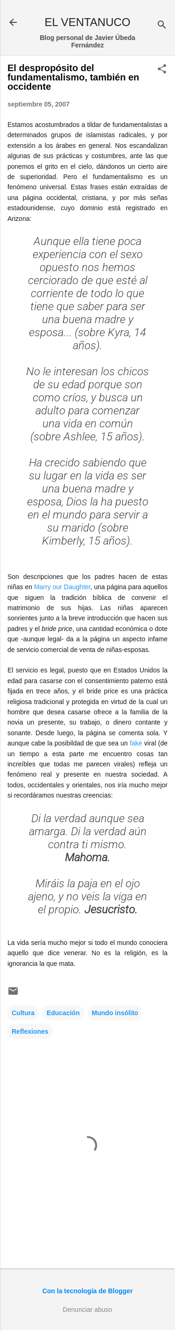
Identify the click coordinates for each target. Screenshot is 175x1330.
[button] (162, 69)
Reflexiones (30, 1031)
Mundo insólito (115, 1013)
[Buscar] (162, 25)
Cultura (23, 1013)
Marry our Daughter (62, 587)
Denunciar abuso (87, 1309)
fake (136, 743)
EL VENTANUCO (87, 22)
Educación (63, 1013)
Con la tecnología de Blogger (87, 1291)
